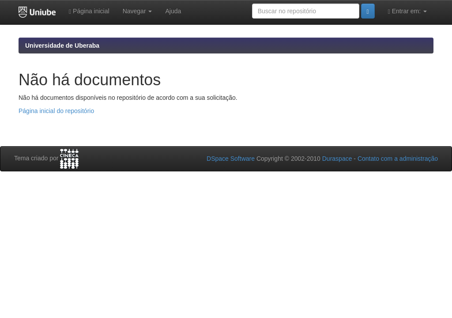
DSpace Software (231, 158)
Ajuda (173, 11)
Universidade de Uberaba (62, 45)
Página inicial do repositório (56, 110)
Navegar (137, 11)
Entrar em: (407, 11)
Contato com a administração (398, 158)
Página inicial (89, 11)
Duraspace (337, 158)
